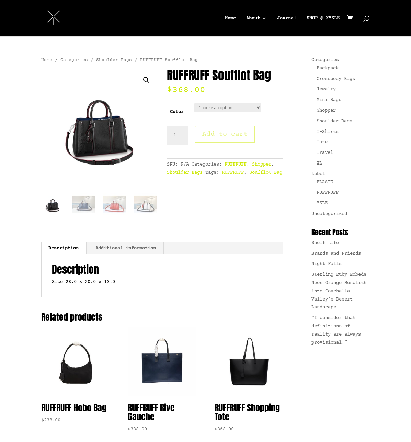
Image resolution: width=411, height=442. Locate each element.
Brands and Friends (336, 254)
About (253, 18)
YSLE (322, 203)
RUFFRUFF (236, 164)
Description (63, 248)
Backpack (328, 68)
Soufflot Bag (265, 172)
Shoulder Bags (114, 60)
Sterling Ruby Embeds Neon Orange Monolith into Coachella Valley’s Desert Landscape (338, 291)
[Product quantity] (177, 135)
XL (319, 163)
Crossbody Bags (336, 79)
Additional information (125, 248)
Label (318, 174)
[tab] (64, 248)
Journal (286, 18)
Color (177, 112)
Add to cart (225, 134)
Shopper (261, 164)
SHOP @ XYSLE (323, 18)
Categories (74, 60)
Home (230, 18)
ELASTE (325, 182)
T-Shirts (328, 132)
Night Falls (326, 264)
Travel (325, 153)
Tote (322, 142)
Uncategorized (329, 214)
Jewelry (326, 89)
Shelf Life (325, 243)
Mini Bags (329, 100)
